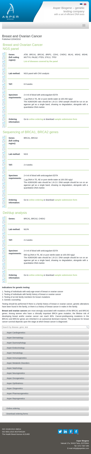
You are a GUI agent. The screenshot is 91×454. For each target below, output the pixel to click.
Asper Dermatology (15, 338)
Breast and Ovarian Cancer (22, 36)
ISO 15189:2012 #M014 (11, 429)
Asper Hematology (15, 353)
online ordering (36, 119)
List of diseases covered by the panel (41, 61)
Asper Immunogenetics (16, 358)
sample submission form (65, 119)
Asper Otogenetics (15, 388)
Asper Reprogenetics (16, 398)
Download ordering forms (17, 414)
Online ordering (13, 408)
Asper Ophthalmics (15, 383)
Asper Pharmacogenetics (17, 393)
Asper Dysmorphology (16, 343)
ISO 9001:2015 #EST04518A (13, 432)
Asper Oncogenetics (15, 378)
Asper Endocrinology (16, 348)
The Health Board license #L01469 (16, 434)
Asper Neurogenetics (16, 373)
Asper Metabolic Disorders (18, 363)
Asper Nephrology (14, 368)
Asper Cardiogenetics (16, 333)
